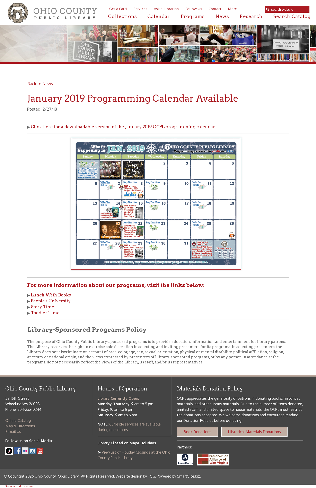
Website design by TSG (135, 476)
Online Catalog (18, 420)
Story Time (42, 306)
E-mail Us (13, 431)
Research (251, 16)
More (232, 9)
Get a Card (118, 9)
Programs (193, 16)
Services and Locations (19, 486)
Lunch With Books (51, 294)
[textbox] (288, 10)
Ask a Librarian (166, 9)
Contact (215, 9)
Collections (122, 16)
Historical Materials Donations (254, 431)
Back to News (40, 83)
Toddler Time (45, 312)
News (222, 16)
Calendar (158, 16)
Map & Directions (20, 426)
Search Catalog (292, 16)
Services (140, 9)
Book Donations (197, 431)
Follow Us (193, 9)
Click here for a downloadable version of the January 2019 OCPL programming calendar (123, 126)
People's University (51, 300)
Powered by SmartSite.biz (178, 476)
